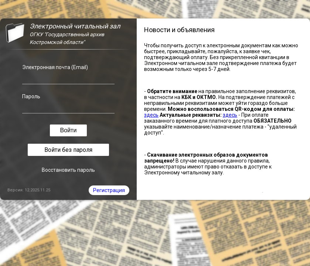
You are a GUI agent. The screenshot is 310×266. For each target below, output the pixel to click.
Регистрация (109, 190)
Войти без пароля (68, 149)
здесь (151, 115)
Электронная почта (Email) (55, 67)
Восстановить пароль (68, 170)
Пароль (31, 96)
